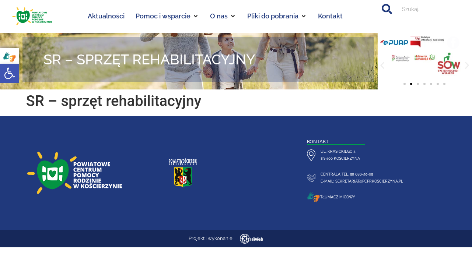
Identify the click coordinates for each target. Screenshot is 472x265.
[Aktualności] (106, 16)
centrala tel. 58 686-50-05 (347, 174)
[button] (9, 73)
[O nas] (223, 16)
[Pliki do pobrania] (277, 16)
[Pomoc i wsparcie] (167, 16)
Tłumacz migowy (337, 197)
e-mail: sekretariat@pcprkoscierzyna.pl (362, 181)
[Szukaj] (387, 9)
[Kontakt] (330, 16)
